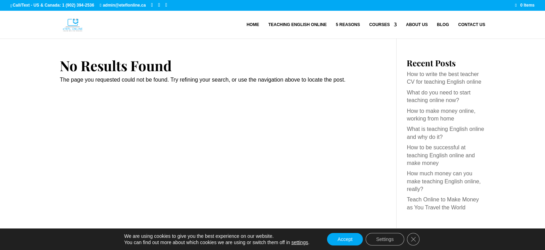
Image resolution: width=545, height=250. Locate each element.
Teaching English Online (297, 24)
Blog (443, 24)
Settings (385, 239)
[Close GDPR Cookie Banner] (413, 239)
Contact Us (471, 24)
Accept (344, 239)
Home (252, 24)
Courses (379, 24)
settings (299, 242)
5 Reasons (348, 24)
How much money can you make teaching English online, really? (444, 181)
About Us (417, 24)
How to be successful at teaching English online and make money (441, 155)
